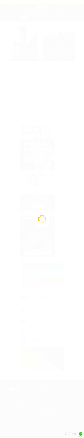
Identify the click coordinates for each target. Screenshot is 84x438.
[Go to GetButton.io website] (80, 436)
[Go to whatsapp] (80, 434)
